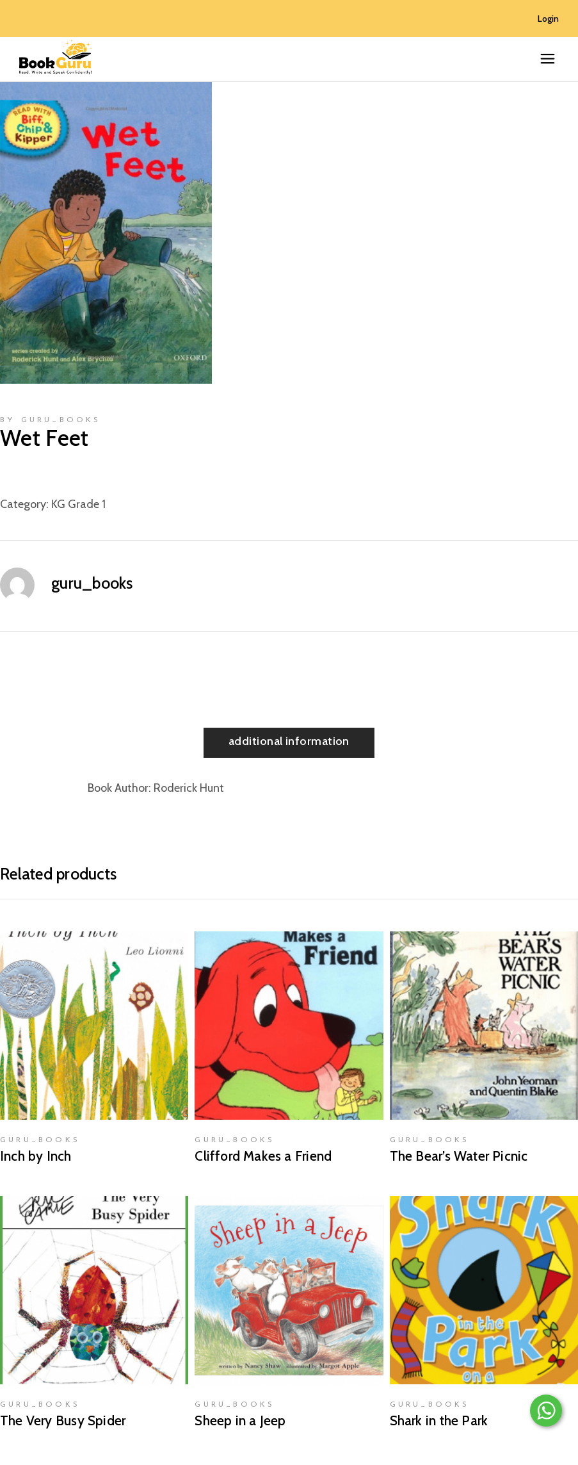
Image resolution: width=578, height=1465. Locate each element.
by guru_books (50, 420)
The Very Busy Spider (62, 1420)
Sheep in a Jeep (240, 1420)
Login (548, 18)
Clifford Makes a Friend (263, 1156)
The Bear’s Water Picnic (459, 1156)
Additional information (289, 741)
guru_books (92, 583)
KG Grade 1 (78, 504)
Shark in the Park (439, 1420)
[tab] (289, 743)
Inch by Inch (36, 1156)
